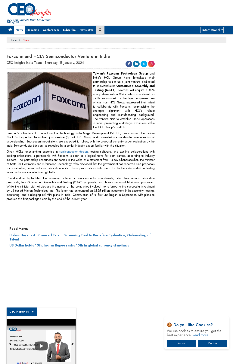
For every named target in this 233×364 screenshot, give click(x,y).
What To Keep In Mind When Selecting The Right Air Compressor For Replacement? (192, 222)
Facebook (124, 358)
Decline (212, 343)
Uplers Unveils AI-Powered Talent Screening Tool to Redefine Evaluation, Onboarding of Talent (80, 305)
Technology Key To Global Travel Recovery (188, 192)
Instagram (156, 358)
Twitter (146, 358)
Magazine (32, 30)
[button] (10, 30)
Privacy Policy (52, 358)
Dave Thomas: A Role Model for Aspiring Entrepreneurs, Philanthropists (187, 241)
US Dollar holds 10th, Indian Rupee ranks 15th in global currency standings (69, 313)
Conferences (51, 30)
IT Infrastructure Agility (177, 212)
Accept (181, 343)
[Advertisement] (158, 10)
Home (13, 40)
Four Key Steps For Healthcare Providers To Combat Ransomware (189, 253)
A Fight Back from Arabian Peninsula (185, 232)
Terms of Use (74, 358)
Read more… (202, 335)
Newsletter (86, 30)
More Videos (167, 167)
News (19, 30)
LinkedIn (136, 358)
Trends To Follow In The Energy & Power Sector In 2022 (193, 202)
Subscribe (69, 30)
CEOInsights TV (172, 108)
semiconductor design (71, 156)
